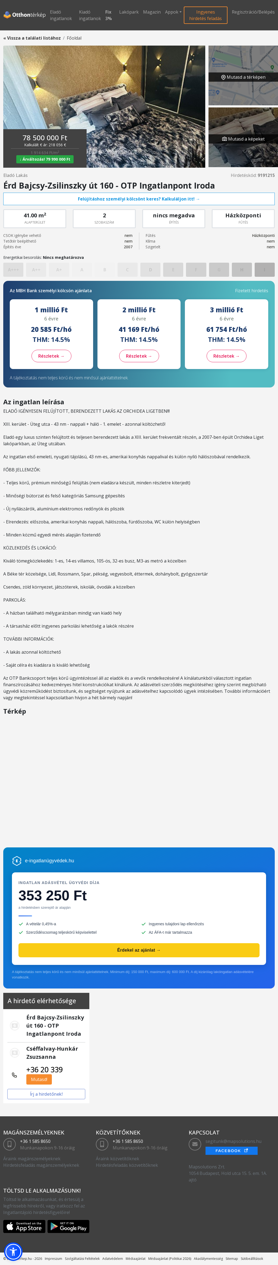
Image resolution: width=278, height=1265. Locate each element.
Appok (171, 12)
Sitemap (232, 1258)
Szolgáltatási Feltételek (82, 1258)
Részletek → (51, 356)
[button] (13, 1252)
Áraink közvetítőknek (117, 1159)
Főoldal (74, 38)
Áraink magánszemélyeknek (32, 1159)
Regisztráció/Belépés (253, 12)
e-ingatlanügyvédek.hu (49, 860)
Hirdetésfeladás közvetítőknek (127, 1165)
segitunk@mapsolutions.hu (233, 1141)
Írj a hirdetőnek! (46, 1094)
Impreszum (53, 1258)
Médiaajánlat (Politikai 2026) (169, 1258)
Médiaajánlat (136, 1258)
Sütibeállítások (252, 1258)
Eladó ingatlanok (61, 15)
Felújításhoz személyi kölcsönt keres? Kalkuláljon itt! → (139, 199)
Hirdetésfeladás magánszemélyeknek (41, 1165)
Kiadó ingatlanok (90, 15)
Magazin (152, 12)
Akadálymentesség (208, 1258)
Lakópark (129, 12)
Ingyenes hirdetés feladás (205, 15)
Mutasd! (39, 1079)
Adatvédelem (112, 1258)
